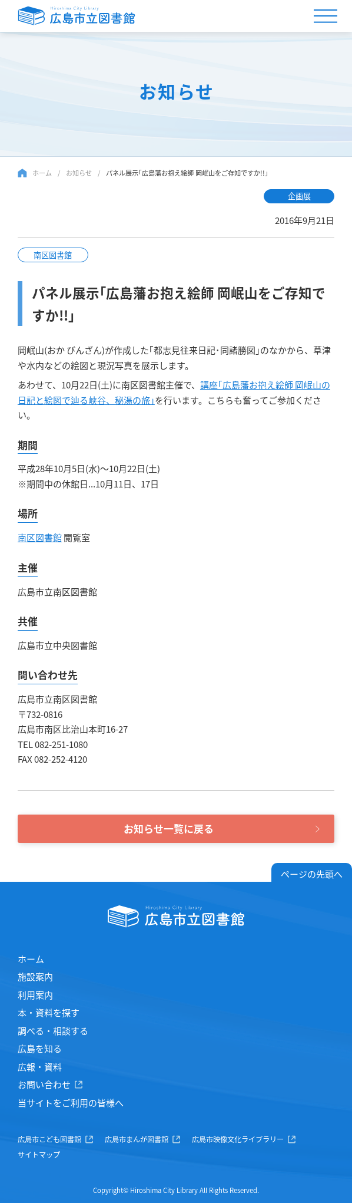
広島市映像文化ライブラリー (238, 1139)
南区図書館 (40, 537)
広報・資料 (40, 1066)
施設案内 (35, 976)
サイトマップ (39, 1154)
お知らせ (79, 172)
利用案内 (35, 994)
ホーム (42, 172)
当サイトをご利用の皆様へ (71, 1102)
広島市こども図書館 (49, 1139)
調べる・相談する (53, 1030)
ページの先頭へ (312, 874)
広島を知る (40, 1048)
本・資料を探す (48, 1012)
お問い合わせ (44, 1084)
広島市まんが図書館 (136, 1139)
